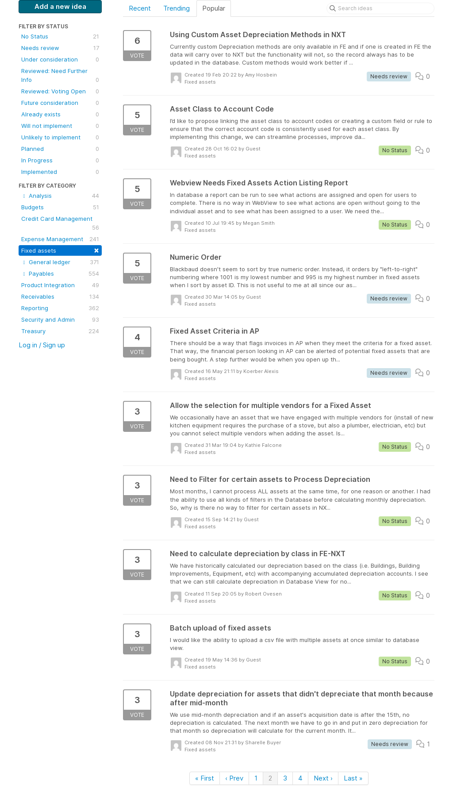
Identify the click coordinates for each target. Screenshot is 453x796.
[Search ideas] (380, 8)
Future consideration (60, 102)
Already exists (60, 114)
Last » (353, 778)
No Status (60, 36)
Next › (323, 778)
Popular (213, 8)
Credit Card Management (60, 223)
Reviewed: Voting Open (60, 91)
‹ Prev (234, 778)
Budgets (60, 207)
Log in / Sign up (42, 345)
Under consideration (60, 59)
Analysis (60, 195)
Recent (140, 8)
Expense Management (60, 239)
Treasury (60, 331)
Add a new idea (60, 6)
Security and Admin (60, 319)
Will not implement (60, 125)
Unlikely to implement (60, 137)
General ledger (60, 262)
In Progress (60, 160)
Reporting (60, 308)
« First (204, 778)
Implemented (60, 171)
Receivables (60, 296)
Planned (60, 148)
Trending (176, 8)
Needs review (60, 47)
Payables (60, 273)
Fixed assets (60, 249)
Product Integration (60, 285)
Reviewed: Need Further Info (60, 75)
